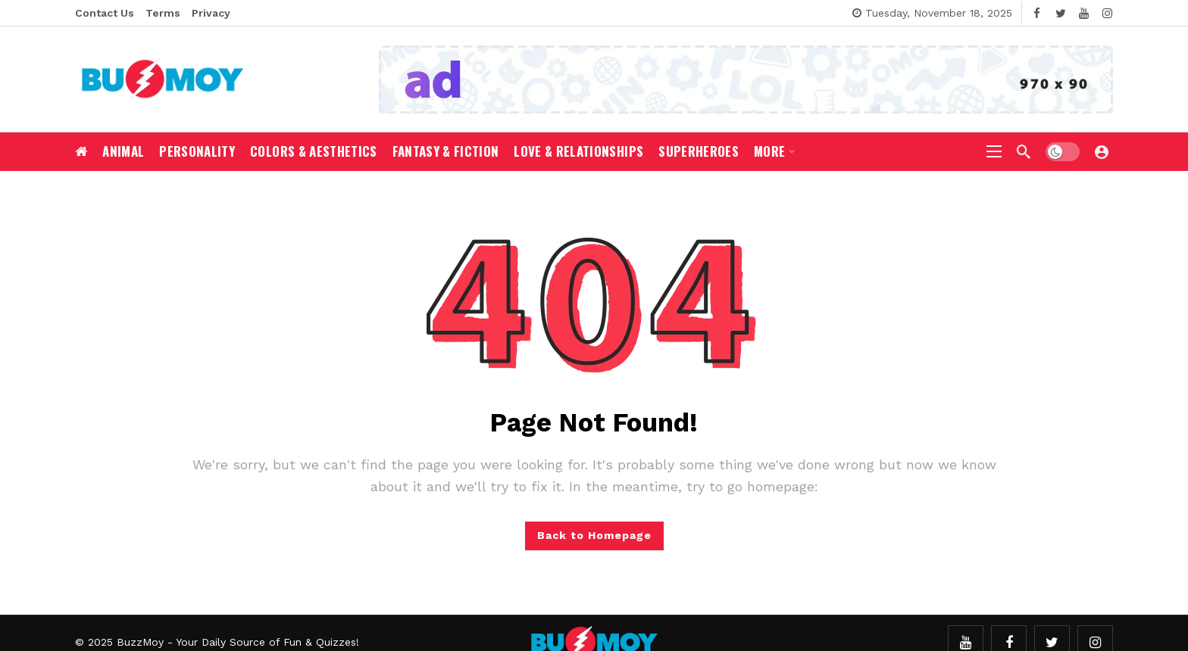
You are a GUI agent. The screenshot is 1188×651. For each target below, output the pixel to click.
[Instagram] (1107, 13)
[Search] (1023, 151)
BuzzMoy (140, 642)
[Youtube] (1083, 13)
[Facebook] (1036, 13)
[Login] (1101, 151)
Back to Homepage (594, 535)
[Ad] (745, 79)
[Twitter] (1060, 13)
